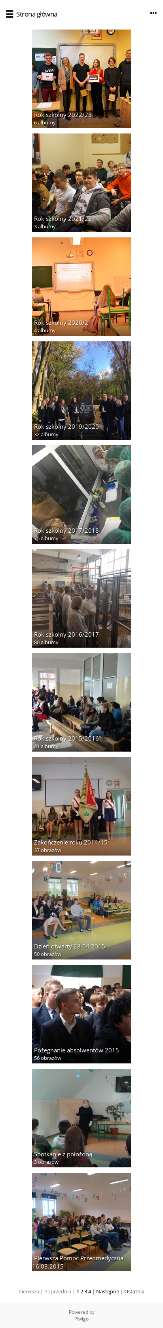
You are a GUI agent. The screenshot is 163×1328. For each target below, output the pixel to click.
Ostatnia (134, 1291)
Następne (107, 1291)
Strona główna (36, 14)
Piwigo (81, 1318)
